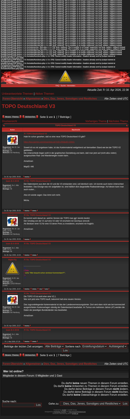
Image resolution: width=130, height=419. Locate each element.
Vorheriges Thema (95, 121)
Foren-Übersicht (13, 98)
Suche (63, 86)
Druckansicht (9, 121)
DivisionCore (81, 412)
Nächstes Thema (118, 121)
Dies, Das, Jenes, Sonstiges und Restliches (70, 98)
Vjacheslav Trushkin (59, 412)
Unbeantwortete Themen (17, 93)
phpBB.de (75, 413)
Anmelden (71, 86)
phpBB (64, 410)
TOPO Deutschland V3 (28, 106)
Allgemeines (33, 98)
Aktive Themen (44, 93)
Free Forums (73, 412)
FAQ (57, 86)
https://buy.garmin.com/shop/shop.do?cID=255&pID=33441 (49, 142)
